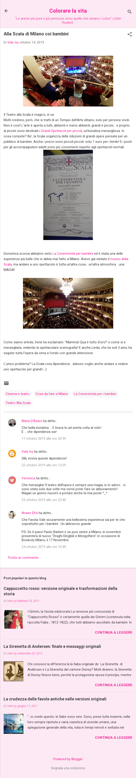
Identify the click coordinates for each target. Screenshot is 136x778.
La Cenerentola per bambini (73, 254)
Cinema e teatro (18, 394)
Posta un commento (23, 558)
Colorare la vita (68, 11)
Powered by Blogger (68, 759)
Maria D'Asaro (32, 421)
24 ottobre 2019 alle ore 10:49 (44, 547)
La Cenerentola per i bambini (95, 394)
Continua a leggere (113, 632)
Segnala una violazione (68, 768)
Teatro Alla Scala (18, 403)
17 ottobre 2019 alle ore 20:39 (44, 438)
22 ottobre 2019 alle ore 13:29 (44, 465)
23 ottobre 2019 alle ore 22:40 (44, 500)
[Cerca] (129, 12)
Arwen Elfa (30, 513)
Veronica (28, 478)
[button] (129, 35)
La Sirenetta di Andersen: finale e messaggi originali (52, 646)
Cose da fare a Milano (51, 394)
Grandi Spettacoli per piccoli (61, 131)
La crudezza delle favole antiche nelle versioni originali (55, 699)
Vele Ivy (27, 452)
